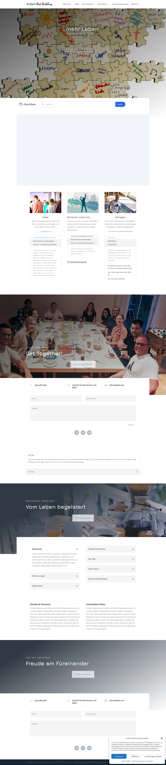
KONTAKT (134, 4)
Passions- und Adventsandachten (45, 245)
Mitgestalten (112, 245)
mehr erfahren (83, 674)
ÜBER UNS (66, 4)
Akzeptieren (119, 756)
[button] (162, 738)
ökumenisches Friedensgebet (43, 241)
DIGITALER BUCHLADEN (120, 4)
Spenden (111, 237)
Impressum (149, 761)
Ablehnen (135, 756)
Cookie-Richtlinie (126, 761)
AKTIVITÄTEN (102, 4)
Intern (104, 762)
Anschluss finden (83, 364)
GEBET (77, 4)
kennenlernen (83, 518)
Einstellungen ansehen (153, 756)
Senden (131, 425)
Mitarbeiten (112, 241)
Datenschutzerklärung (138, 761)
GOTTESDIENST (87, 4)
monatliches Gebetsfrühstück (44, 237)
